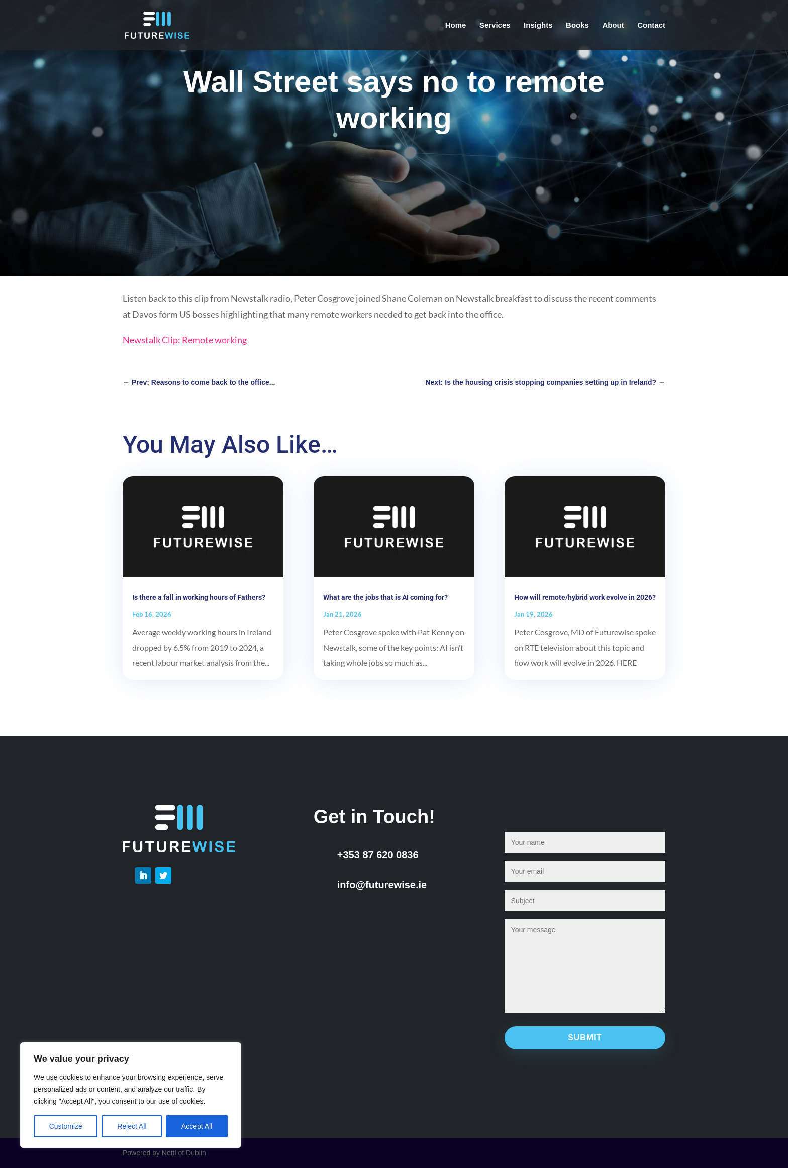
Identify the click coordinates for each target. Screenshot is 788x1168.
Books (577, 25)
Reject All (131, 1126)
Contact (651, 25)
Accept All (196, 1126)
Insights (538, 25)
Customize (65, 1126)
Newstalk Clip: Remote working (185, 339)
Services (495, 25)
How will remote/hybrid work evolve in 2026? (585, 597)
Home (455, 25)
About (613, 25)
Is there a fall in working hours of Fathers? (198, 597)
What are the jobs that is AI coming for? (385, 597)
